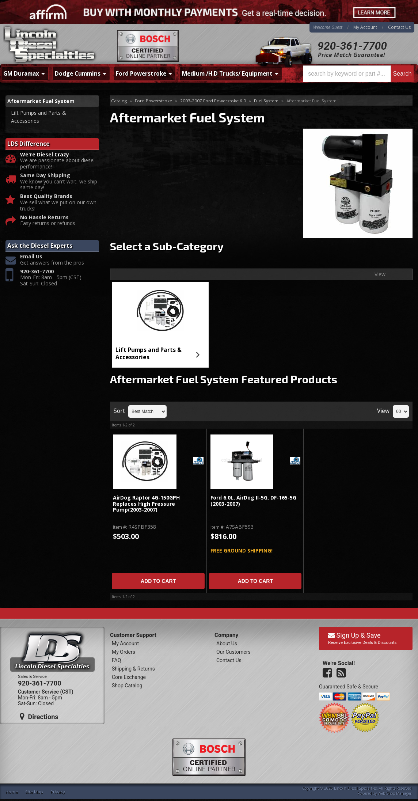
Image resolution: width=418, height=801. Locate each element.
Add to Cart (158, 581)
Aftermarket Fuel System (41, 101)
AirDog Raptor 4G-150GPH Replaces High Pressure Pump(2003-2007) (146, 504)
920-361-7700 (352, 45)
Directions (39, 717)
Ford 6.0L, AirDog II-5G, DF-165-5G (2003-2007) (253, 501)
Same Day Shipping (45, 175)
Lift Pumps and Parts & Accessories (148, 353)
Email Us (31, 257)
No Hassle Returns (44, 218)
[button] (358, 73)
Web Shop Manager (394, 793)
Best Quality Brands (46, 196)
